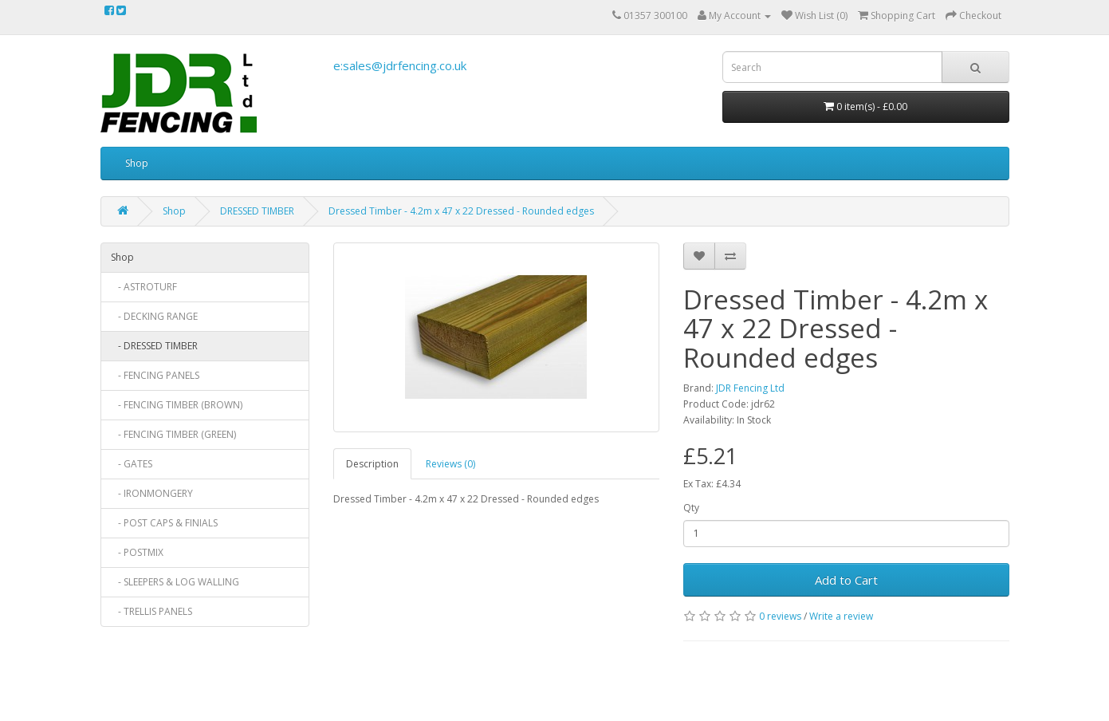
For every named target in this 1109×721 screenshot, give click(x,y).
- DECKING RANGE (154, 316)
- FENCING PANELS (155, 375)
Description (372, 464)
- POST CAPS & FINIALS (164, 523)
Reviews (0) (450, 464)
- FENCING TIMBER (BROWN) (176, 405)
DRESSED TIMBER (257, 211)
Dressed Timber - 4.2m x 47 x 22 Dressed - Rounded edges (461, 211)
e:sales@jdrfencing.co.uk (399, 65)
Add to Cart (846, 580)
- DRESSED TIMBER (154, 346)
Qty (691, 507)
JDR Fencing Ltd (750, 388)
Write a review (841, 616)
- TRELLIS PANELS (151, 611)
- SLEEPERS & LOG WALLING (175, 582)
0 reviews (780, 616)
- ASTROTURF (144, 287)
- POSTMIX (137, 552)
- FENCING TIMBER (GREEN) (173, 434)
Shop (136, 163)
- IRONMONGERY (152, 493)
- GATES (131, 464)
